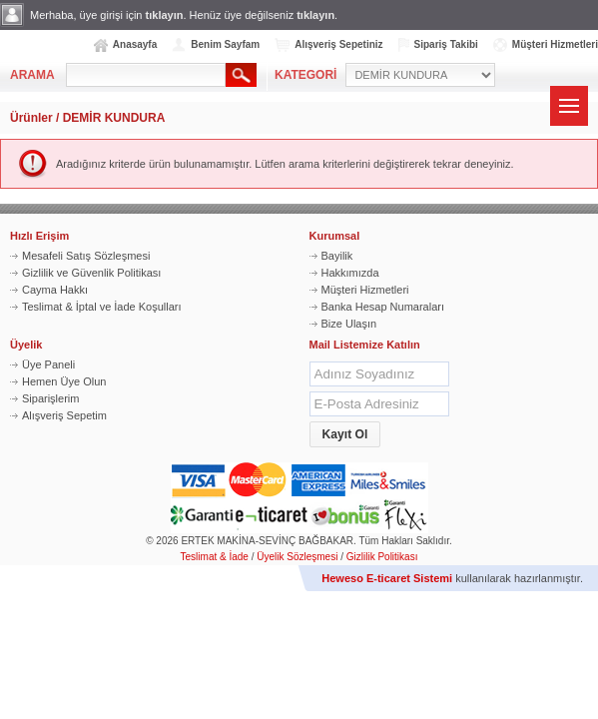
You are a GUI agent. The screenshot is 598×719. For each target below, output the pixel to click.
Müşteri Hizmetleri (555, 44)
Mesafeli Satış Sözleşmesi (86, 256)
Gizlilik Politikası (382, 556)
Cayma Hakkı (55, 290)
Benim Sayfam (225, 44)
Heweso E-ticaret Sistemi (386, 578)
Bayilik (337, 256)
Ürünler (31, 118)
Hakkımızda (350, 273)
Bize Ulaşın (349, 324)
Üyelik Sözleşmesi (297, 556)
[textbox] (146, 75)
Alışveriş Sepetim (64, 415)
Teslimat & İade (215, 556)
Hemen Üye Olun (64, 381)
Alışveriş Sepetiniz (338, 44)
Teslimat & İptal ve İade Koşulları (102, 307)
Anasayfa (135, 44)
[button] (345, 434)
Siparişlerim (50, 398)
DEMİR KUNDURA (114, 118)
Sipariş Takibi (446, 44)
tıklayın (165, 15)
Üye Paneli (48, 364)
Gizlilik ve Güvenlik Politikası (91, 273)
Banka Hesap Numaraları (383, 307)
